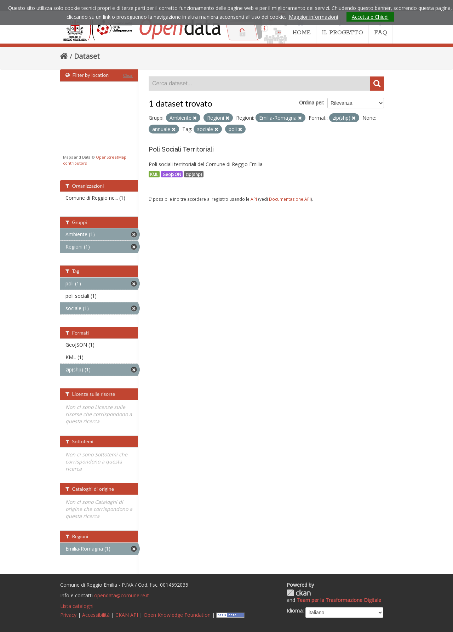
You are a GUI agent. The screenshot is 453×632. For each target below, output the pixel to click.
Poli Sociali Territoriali (181, 149)
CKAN (299, 593)
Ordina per (311, 102)
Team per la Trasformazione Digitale (339, 600)
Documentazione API (290, 199)
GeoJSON (171, 174)
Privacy (68, 614)
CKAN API (126, 614)
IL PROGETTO (342, 27)
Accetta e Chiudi (370, 16)
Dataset (87, 56)
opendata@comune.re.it (121, 595)
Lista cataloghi (76, 606)
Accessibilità (96, 614)
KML (154, 174)
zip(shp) (193, 174)
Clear (128, 75)
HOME (301, 27)
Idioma (295, 610)
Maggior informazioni (313, 16)
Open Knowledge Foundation (177, 614)
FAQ (380, 27)
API (254, 199)
